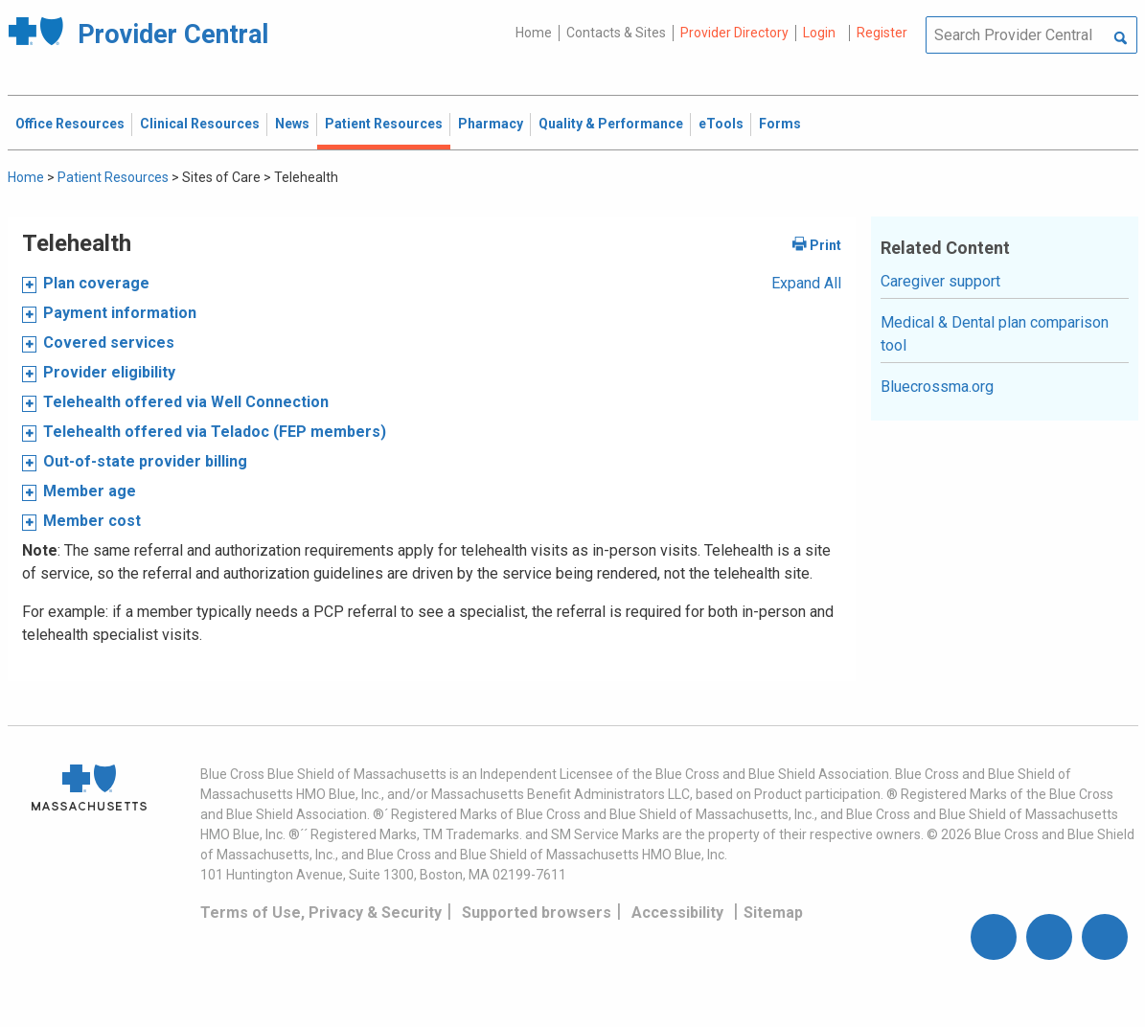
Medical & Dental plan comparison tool (995, 333)
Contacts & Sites (616, 32)
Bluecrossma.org (937, 386)
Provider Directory (734, 32)
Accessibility (677, 912)
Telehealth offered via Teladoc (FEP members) (214, 431)
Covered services (108, 342)
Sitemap (773, 912)
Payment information (119, 313)
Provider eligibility (109, 372)
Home (533, 32)
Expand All (806, 283)
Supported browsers (536, 912)
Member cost (92, 521)
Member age (89, 491)
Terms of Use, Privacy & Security (321, 912)
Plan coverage (96, 283)
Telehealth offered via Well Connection (186, 402)
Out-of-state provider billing (145, 461)
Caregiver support (940, 281)
